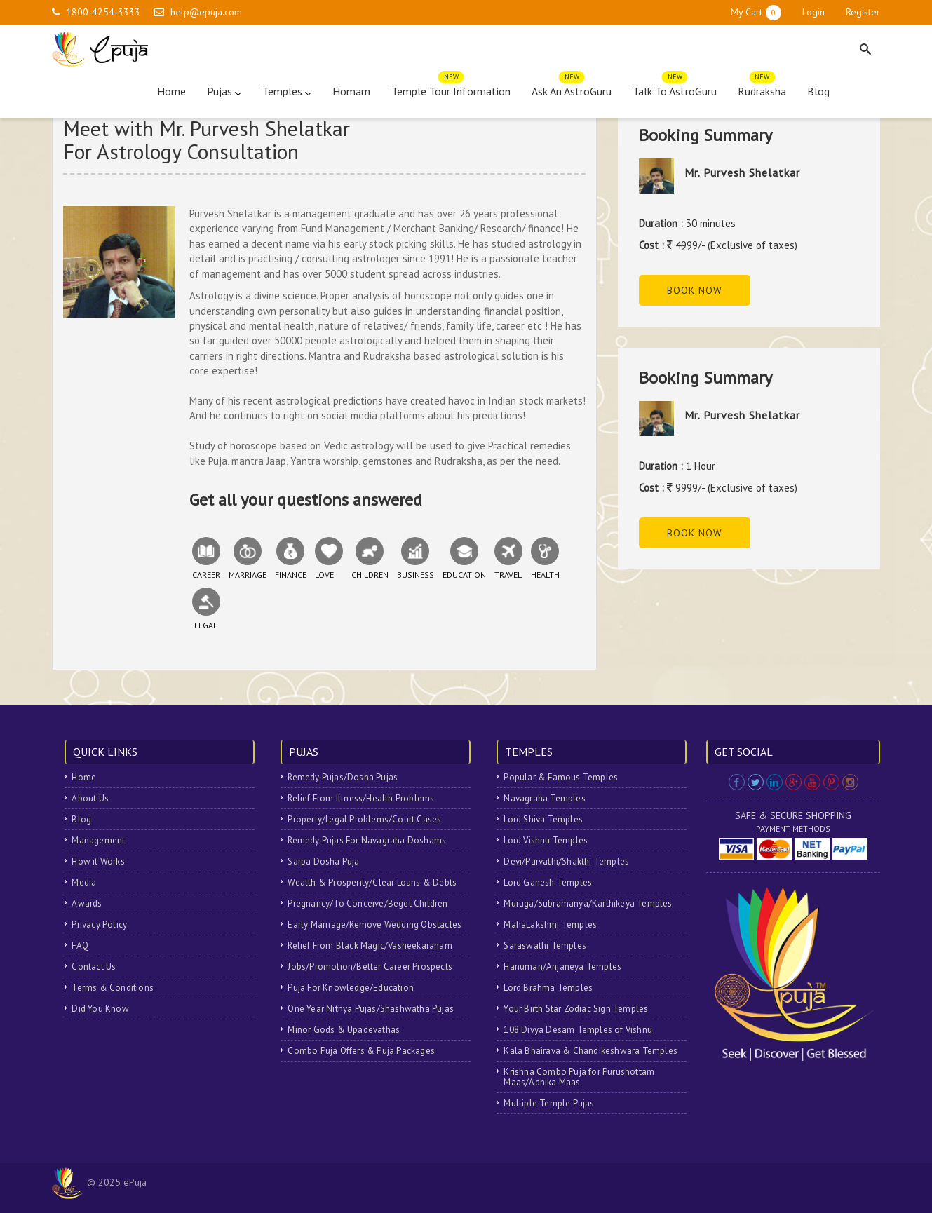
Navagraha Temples (544, 798)
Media (84, 882)
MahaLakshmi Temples (550, 924)
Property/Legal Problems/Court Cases (364, 819)
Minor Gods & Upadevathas (344, 1030)
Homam (351, 91)
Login (813, 12)
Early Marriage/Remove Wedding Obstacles (374, 924)
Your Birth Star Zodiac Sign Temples (576, 1009)
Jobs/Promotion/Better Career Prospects (370, 967)
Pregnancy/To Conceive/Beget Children (367, 903)
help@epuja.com (206, 12)
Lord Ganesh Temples (548, 882)
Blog (818, 91)
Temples (286, 91)
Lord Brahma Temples (548, 988)
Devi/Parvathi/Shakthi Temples (566, 861)
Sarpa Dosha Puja (323, 861)
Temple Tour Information (451, 88)
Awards (87, 903)
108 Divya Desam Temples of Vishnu (578, 1030)
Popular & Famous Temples (561, 777)
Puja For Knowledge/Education (351, 988)
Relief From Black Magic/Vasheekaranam (370, 945)
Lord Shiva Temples (543, 819)
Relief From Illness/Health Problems (361, 798)
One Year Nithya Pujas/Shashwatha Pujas (371, 1009)
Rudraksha (762, 88)
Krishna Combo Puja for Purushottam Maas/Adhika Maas (579, 1077)
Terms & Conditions (113, 988)
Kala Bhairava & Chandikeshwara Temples (590, 1051)
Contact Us (94, 967)
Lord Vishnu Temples (546, 840)
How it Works (98, 861)
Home (171, 91)
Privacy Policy (99, 924)
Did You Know (100, 1009)
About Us (90, 798)
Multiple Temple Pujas (549, 1103)
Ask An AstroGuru (572, 88)
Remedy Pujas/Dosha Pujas (343, 777)
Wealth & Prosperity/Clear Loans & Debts (372, 882)
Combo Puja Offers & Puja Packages (361, 1051)
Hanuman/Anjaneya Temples (562, 967)
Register (863, 12)
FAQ (80, 945)
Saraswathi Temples (545, 945)
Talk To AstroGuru (675, 88)
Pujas (224, 91)
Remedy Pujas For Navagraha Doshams (367, 840)
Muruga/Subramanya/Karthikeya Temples (588, 903)
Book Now (694, 290)
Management (98, 840)
